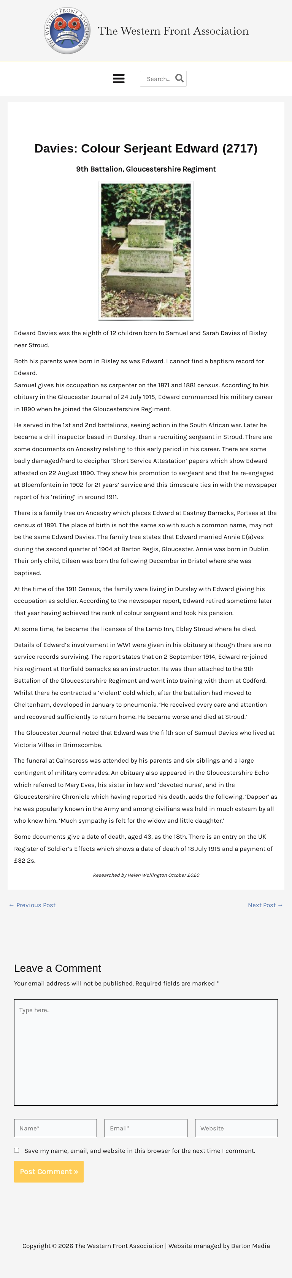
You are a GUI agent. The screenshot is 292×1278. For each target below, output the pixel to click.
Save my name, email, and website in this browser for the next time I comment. (139, 1161)
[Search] (181, 87)
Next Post (266, 916)
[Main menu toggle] (118, 87)
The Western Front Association (177, 33)
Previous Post (32, 916)
